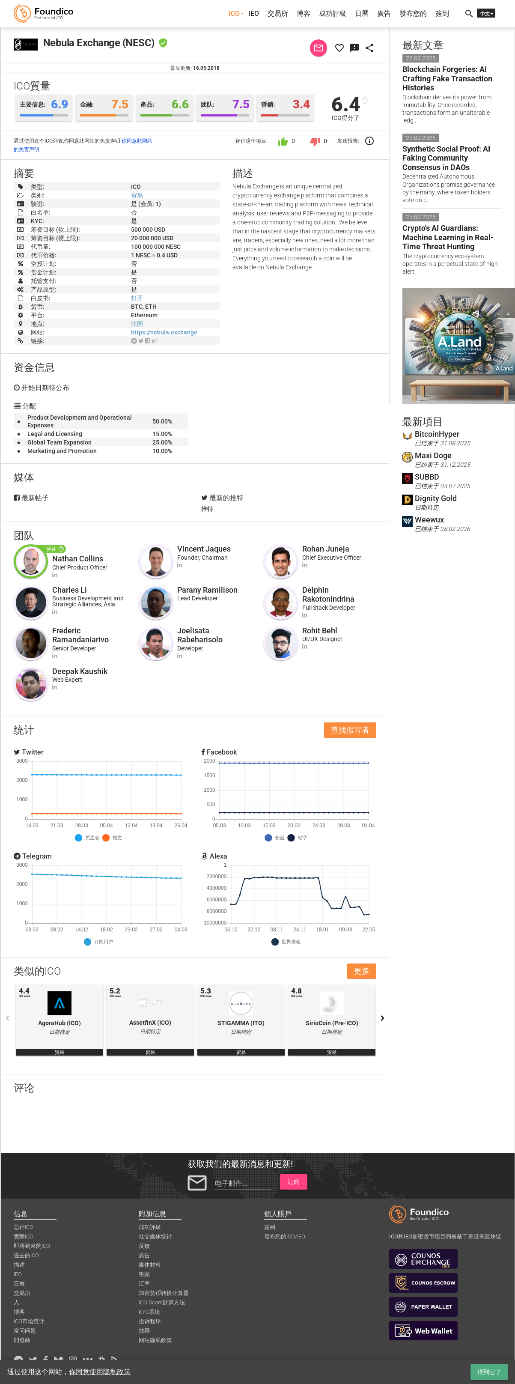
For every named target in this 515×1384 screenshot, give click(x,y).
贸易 (137, 195)
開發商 (22, 1340)
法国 (137, 323)
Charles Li (69, 589)
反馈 (144, 1246)
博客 (303, 13)
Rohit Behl (319, 630)
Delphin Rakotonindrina (328, 594)
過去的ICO (26, 1255)
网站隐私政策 (155, 1340)
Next (382, 1018)
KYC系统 (149, 1312)
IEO (253, 13)
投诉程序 (150, 1321)
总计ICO (23, 1227)
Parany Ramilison (207, 589)
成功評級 (332, 13)
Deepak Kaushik (79, 671)
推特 (207, 508)
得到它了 (489, 1372)
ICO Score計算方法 (162, 1302)
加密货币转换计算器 (164, 1293)
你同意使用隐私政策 (100, 1372)
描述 (19, 1265)
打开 (137, 298)
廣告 (384, 13)
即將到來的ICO (32, 1246)
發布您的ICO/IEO (284, 1236)
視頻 (144, 1274)
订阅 (294, 1181)
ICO (234, 13)
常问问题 (25, 1330)
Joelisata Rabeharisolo (200, 635)
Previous (7, 1018)
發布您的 (413, 13)
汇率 (144, 1283)
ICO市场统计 (29, 1321)
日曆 (362, 13)
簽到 (442, 13)
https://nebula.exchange (164, 332)
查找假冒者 (350, 729)
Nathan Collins (77, 558)
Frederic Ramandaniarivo (80, 635)
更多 (361, 970)
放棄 (144, 1330)
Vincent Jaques (204, 548)
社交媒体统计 (155, 1236)
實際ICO (23, 1236)
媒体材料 (150, 1265)
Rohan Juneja (325, 548)
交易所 (278, 13)
